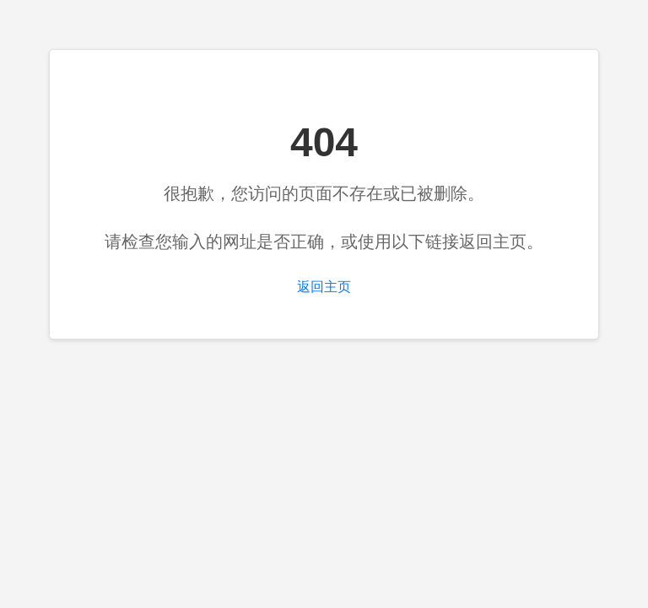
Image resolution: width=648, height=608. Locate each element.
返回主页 (324, 287)
